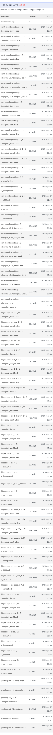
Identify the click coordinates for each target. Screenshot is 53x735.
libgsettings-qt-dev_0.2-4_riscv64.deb (10, 634)
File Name (4, 16)
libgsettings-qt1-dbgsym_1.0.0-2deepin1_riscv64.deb (13, 512)
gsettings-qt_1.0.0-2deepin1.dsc (14, 690)
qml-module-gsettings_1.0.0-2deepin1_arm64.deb (12, 123)
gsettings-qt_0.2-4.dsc (10, 718)
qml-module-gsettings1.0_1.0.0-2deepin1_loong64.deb (14, 151)
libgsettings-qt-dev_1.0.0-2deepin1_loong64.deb (11, 606)
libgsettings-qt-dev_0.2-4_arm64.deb (10, 662)
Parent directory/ (8, 22)
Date (48, 16)
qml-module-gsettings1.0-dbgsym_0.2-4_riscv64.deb (12, 226)
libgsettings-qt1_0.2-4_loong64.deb (9, 474)
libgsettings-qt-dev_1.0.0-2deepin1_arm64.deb (11, 615)
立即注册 (22, 5)
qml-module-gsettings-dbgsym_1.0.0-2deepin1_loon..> (14, 282)
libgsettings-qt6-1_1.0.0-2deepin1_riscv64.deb (11, 352)
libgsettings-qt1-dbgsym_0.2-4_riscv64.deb (12, 549)
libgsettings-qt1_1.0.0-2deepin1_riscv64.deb (10, 427)
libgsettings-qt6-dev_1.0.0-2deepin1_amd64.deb (12, 343)
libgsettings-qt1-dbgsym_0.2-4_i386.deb (12, 568)
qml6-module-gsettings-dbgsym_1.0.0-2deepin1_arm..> (14, 85)
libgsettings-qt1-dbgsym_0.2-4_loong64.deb (12, 559)
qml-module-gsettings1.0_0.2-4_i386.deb (13, 198)
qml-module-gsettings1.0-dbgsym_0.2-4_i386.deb (11, 245)
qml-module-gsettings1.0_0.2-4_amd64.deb (13, 217)
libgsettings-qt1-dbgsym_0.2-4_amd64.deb (12, 587)
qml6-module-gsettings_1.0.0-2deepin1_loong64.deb (13, 38)
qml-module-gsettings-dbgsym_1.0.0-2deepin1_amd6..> (10, 303)
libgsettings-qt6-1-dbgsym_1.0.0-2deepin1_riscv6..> (14, 390)
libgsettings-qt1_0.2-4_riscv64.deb (9, 465)
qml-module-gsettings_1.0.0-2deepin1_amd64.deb (12, 132)
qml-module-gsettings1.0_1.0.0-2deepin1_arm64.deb (14, 160)
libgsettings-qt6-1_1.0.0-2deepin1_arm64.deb (11, 371)
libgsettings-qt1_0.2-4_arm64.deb (9, 493)
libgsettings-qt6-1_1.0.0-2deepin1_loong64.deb (11, 362)
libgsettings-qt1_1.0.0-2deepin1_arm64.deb (10, 446)
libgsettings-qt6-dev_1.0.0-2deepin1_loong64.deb (12, 324)
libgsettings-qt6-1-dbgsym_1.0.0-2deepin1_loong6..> (14, 399)
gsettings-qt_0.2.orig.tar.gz (12, 709)
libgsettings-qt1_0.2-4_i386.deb (13, 484)
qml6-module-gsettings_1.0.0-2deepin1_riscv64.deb (13, 29)
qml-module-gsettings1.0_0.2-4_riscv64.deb (13, 179)
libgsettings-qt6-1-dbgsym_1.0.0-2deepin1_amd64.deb (14, 418)
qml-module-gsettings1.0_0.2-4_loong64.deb (13, 189)
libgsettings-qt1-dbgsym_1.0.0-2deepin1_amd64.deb (13, 540)
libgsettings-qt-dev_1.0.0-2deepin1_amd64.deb (11, 624)
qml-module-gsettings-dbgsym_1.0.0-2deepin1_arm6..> (14, 292)
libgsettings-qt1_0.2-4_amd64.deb (9, 502)
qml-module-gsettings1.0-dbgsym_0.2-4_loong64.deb (12, 235)
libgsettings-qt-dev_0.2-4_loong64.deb (10, 643)
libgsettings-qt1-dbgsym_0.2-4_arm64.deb (12, 578)
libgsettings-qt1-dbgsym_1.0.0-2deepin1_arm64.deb (13, 531)
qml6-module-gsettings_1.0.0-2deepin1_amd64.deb (13, 57)
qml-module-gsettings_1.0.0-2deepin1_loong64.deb (12, 113)
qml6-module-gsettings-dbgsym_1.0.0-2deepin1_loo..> (13, 76)
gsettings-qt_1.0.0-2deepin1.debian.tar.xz (10, 700)
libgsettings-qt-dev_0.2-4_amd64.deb (10, 671)
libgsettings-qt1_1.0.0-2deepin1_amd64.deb (10, 455)
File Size (33, 16)
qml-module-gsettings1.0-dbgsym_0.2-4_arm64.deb (11, 254)
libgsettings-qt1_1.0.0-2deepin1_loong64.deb (10, 437)
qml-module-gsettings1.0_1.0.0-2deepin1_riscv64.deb (14, 142)
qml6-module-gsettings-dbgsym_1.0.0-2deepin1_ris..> (13, 66)
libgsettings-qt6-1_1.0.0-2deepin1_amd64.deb (11, 380)
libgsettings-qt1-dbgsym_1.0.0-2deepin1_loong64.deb (13, 521)
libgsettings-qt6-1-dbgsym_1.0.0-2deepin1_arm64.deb (14, 408)
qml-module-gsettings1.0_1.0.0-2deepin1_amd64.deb (14, 170)
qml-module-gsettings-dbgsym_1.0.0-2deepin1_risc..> (13, 273)
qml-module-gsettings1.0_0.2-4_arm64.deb (13, 207)
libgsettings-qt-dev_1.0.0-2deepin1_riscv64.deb (11, 596)
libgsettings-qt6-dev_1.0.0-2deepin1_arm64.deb (12, 333)
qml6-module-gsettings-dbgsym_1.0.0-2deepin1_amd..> (14, 95)
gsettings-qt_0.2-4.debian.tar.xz (13, 728)
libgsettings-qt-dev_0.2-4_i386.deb (10, 653)
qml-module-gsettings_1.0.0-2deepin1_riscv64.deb (12, 104)
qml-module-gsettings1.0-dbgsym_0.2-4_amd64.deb (12, 264)
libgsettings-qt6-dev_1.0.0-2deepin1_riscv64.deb (12, 315)
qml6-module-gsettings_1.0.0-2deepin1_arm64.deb (13, 48)
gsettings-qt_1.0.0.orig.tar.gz (12, 681)
